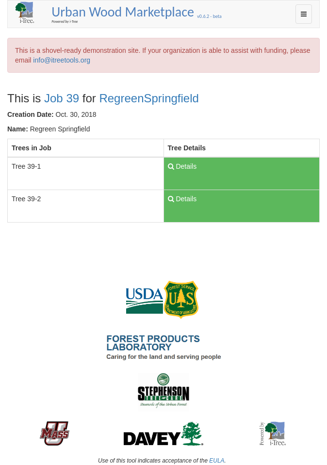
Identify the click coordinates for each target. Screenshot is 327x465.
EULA (216, 460)
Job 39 (61, 98)
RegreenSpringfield (148, 98)
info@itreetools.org (61, 60)
